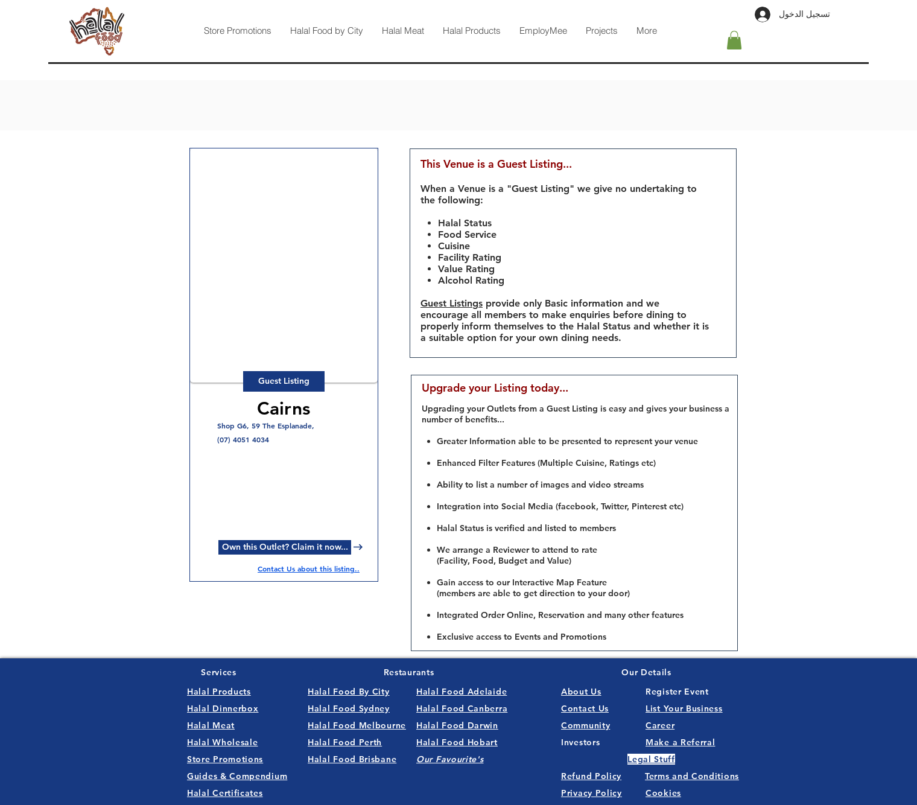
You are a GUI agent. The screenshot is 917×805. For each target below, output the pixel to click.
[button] (734, 40)
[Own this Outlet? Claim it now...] (284, 547)
